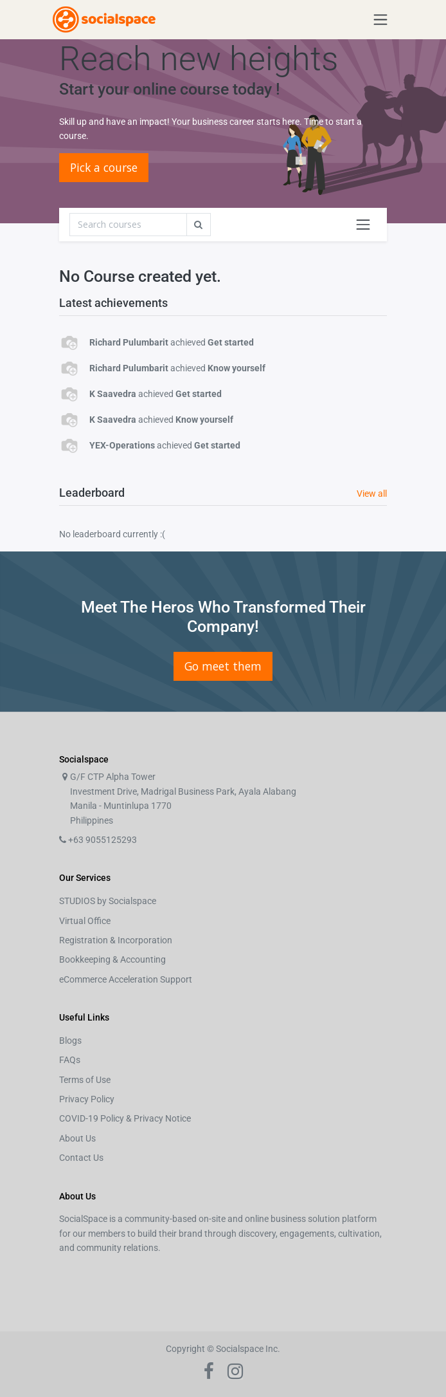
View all (372, 493)
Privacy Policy (86, 1099)
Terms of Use (85, 1080)
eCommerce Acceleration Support (125, 979)
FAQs (69, 1060)
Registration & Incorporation (115, 940)
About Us (77, 1138)
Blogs (70, 1040)
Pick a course (104, 167)
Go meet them (223, 666)
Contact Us (81, 1157)
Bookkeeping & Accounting (112, 959)
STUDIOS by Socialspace (107, 901)
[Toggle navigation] (363, 225)
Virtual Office (85, 921)
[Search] (128, 224)
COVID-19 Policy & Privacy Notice (125, 1118)
